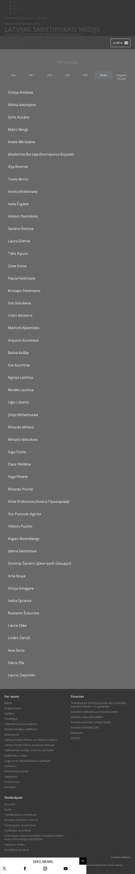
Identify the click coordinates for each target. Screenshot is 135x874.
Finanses (77, 696)
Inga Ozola (17, 451)
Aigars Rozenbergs (24, 538)
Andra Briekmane (23, 191)
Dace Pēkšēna (19, 464)
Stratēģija (11, 719)
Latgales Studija (121, 76)
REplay (17, 5)
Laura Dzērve (19, 240)
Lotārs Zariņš (19, 637)
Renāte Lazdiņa (20, 389)
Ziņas (103, 75)
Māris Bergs (18, 129)
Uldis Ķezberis (20, 315)
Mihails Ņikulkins (23, 439)
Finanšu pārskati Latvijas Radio (91, 722)
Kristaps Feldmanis (24, 290)
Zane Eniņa (17, 265)
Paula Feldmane (21, 278)
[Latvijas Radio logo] (12, 42)
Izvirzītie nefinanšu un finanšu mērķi (94, 712)
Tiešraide (29, 42)
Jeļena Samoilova (22, 550)
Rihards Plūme (20, 489)
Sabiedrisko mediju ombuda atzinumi (29, 750)
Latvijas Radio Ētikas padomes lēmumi (29, 745)
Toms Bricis (18, 179)
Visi (13, 75)
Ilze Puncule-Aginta (24, 513)
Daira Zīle (16, 662)
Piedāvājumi (13, 797)
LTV (15, 12)
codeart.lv (125, 857)
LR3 (36, 34)
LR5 (41, 34)
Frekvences (12, 782)
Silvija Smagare (21, 588)
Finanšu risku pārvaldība (87, 717)
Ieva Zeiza (16, 650)
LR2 (31, 34)
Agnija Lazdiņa (20, 377)
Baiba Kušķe (18, 352)
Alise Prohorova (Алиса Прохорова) (38, 501)
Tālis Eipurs (18, 253)
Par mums (12, 696)
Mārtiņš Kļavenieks (24, 327)
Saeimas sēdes (15, 844)
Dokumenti (12, 734)
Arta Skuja (16, 575)
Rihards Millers (21, 427)
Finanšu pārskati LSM (84, 727)
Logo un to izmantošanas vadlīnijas (28, 761)
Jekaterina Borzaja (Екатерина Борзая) (41, 154)
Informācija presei (16, 771)
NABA (47, 34)
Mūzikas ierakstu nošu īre (21, 820)
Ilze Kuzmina (19, 364)
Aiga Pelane (18, 476)
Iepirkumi (77, 733)
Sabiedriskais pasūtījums (21, 724)
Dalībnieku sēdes (16, 756)
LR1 (25, 34)
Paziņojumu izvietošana (20, 825)
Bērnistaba (20, 9)
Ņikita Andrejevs (22, 104)
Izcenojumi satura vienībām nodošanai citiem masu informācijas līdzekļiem (34, 837)
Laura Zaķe (17, 625)
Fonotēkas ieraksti (17, 850)
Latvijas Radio (14, 34)
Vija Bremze (18, 166)
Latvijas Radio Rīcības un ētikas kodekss (31, 740)
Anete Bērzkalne (21, 141)
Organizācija (13, 708)
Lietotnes (11, 766)
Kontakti (10, 787)
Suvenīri (10, 804)
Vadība (9, 713)
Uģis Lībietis (18, 402)
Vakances (11, 777)
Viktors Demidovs (23, 216)
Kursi (8, 809)
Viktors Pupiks (20, 526)
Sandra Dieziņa (20, 228)
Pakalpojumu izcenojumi (21, 815)
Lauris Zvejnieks (21, 674)
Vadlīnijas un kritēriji (18, 830)
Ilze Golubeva (19, 302)
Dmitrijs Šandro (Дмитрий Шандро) (39, 563)
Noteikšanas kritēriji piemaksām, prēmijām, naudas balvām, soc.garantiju (99, 704)
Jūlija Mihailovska (23, 414)
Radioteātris (60, 34)
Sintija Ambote (20, 92)
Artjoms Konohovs (23, 340)
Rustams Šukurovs (23, 612)
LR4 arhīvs (75, 34)
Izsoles (75, 738)
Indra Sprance (20, 600)
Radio (8, 703)
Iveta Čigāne (18, 203)
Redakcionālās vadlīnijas (21, 729)
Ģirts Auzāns (18, 117)
